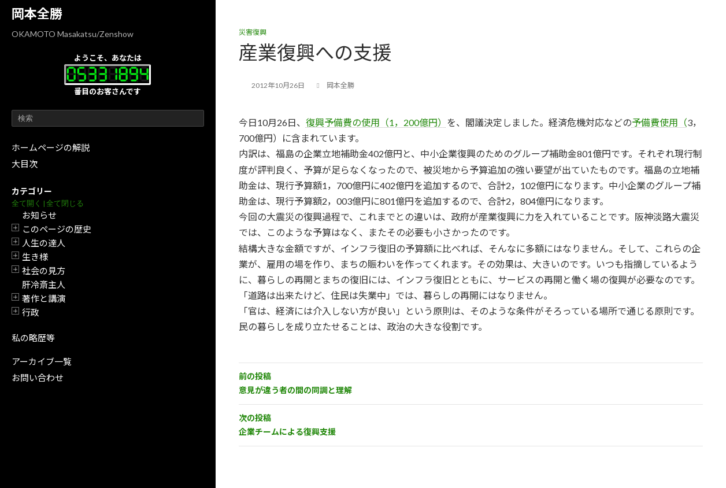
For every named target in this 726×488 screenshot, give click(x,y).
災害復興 (252, 32)
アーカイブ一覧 (42, 361)
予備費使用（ (659, 122)
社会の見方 (43, 270)
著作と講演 (43, 298)
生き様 (35, 257)
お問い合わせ (38, 377)
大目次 (25, 163)
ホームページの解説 (51, 147)
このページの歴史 (56, 229)
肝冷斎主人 (43, 284)
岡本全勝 (37, 13)
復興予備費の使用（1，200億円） (376, 122)
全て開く (27, 203)
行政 (30, 312)
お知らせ (39, 215)
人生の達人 (43, 243)
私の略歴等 (33, 337)
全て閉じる (65, 203)
